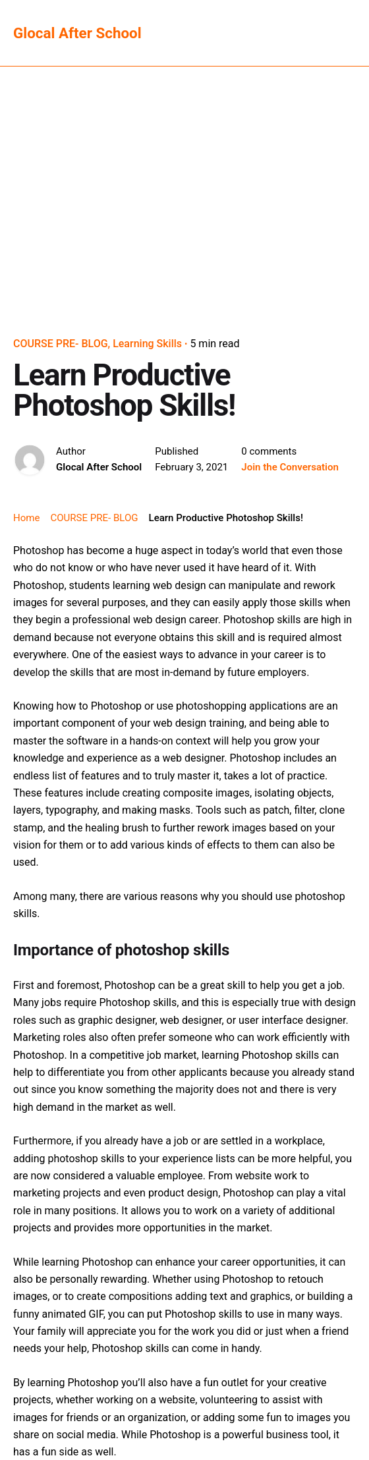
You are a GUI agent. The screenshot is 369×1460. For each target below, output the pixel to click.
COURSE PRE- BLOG (60, 343)
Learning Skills (147, 343)
